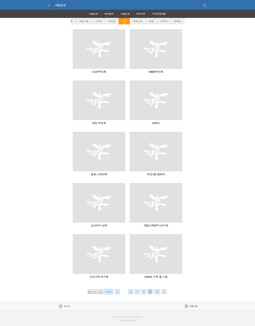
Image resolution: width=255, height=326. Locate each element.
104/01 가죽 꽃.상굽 (156, 277)
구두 (124, 21)
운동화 (98, 21)
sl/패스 (156, 123)
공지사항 (140, 14)
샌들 (151, 21)
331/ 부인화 (99, 123)
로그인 (64, 306)
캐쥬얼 (177, 21)
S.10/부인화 (99, 71)
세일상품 (83, 21)
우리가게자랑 (159, 14)
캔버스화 (137, 21)
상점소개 (93, 14)
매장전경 (109, 14)
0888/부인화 (156, 71)
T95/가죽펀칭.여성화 (156, 225)
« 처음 (108, 292)
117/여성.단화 (99, 225)
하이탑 (111, 21)
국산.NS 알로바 (156, 174)
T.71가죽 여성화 (99, 277)
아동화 (163, 21)
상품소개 (124, 14)
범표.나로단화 (99, 174)
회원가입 (191, 306)
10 (157, 291)
